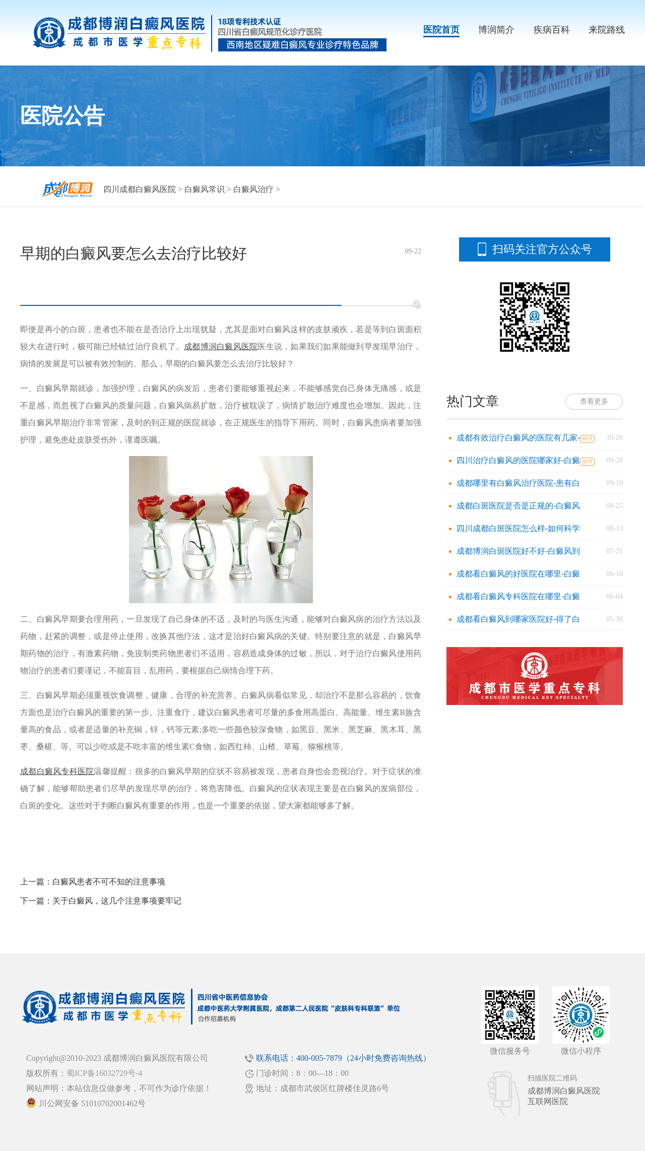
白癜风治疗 (253, 189)
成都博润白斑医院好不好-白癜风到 (518, 551)
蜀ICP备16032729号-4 (104, 1073)
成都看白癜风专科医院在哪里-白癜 (518, 596)
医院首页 (441, 30)
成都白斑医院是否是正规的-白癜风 (518, 505)
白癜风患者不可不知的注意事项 (108, 881)
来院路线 (607, 30)
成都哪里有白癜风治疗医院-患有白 (518, 483)
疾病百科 (552, 30)
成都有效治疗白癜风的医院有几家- (518, 437)
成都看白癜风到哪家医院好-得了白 (518, 619)
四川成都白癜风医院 (139, 189)
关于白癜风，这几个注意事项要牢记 (116, 901)
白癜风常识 (204, 189)
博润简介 (496, 30)
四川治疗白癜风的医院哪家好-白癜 (518, 460)
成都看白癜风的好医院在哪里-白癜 (518, 573)
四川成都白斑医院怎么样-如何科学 (518, 528)
